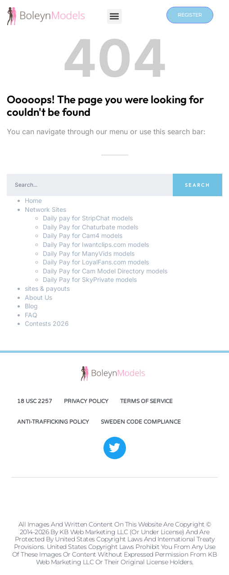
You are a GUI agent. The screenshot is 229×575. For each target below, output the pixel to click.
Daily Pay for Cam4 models (82, 235)
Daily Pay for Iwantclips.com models (96, 244)
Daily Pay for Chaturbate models (90, 227)
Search (197, 185)
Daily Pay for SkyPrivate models (90, 279)
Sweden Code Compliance (141, 422)
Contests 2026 (47, 323)
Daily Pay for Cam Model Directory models (105, 271)
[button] (114, 16)
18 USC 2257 (34, 401)
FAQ (31, 315)
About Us (38, 297)
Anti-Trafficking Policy (53, 422)
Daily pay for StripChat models (88, 218)
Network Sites (45, 209)
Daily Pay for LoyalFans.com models (96, 262)
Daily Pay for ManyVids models (89, 253)
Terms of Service (146, 401)
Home (33, 200)
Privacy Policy (86, 401)
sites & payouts (47, 288)
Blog (31, 306)
